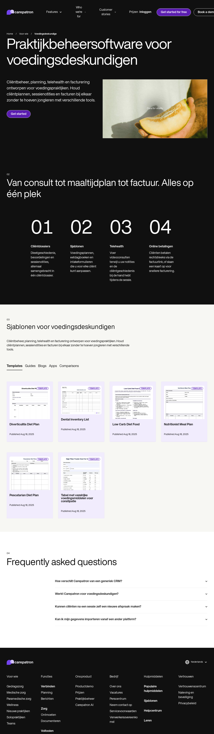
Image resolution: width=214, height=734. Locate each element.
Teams (11, 723)
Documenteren (51, 721)
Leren (148, 720)
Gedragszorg (15, 686)
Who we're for (81, 12)
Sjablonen (150, 701)
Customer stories (107, 12)
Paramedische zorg (19, 699)
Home (10, 34)
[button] (196, 662)
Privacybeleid (187, 703)
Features (54, 12)
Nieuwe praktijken (18, 711)
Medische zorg (16, 692)
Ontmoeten (48, 715)
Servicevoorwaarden (123, 711)
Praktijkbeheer (84, 699)
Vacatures (116, 692)
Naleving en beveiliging (186, 695)
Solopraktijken (16, 717)
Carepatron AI (84, 705)
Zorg (44, 708)
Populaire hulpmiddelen (153, 689)
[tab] (14, 366)
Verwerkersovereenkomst (124, 720)
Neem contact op (121, 705)
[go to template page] (30, 400)
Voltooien (47, 731)
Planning (46, 692)
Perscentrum (118, 699)
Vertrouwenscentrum (192, 686)
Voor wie (23, 34)
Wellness (12, 705)
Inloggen (145, 12)
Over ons (115, 686)
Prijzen (133, 12)
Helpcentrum (153, 710)
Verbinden (48, 686)
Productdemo (84, 686)
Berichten (47, 699)
